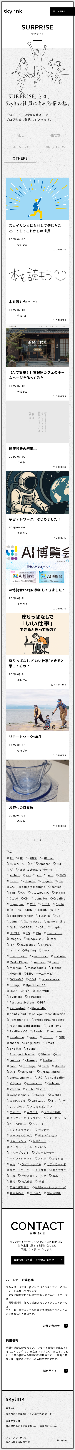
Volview (54, 1083)
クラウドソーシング (39, 1118)
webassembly (19, 1095)
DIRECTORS (54, 147)
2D (12, 858)
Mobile (57, 967)
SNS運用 (15, 1048)
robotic (48, 1037)
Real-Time (54, 1025)
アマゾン (15, 1112)
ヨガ (12, 1164)
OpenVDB (42, 991)
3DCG (33, 858)
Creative (59, 898)
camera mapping (33, 886)
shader (14, 1042)
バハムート (45, 1146)
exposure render (21, 915)
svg (58, 1054)
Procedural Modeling (50, 1019)
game (14, 921)
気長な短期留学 (19, 1187)
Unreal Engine (50, 1071)
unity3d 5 (27, 1071)
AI (32, 863)
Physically (38, 1008)
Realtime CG (19, 1031)
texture (15, 1060)
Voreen (15, 1089)
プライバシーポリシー (18, 1438)
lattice (14, 950)
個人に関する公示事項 (18, 1442)
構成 (41, 1181)
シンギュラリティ (21, 1129)
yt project (17, 1106)
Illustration (54, 933)
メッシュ (58, 1158)
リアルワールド (56, 1164)
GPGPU (28, 927)
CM (26, 898)
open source (51, 979)
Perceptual (17, 1008)
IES (28, 933)
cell (12, 892)
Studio (45, 1054)
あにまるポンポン (41, 1106)
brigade (47, 881)
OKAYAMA (16, 979)
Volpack (15, 1083)
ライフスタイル (31, 1164)
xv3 (64, 1100)
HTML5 (15, 933)
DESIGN (27, 910)
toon (13, 1066)
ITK (12, 944)
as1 (28, 875)
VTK (43, 1089)
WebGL (57, 1095)
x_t (53, 1100)
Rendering (17, 1037)
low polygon (18, 956)
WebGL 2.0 (17, 1100)
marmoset (41, 956)
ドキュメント (18, 1141)
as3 (39, 875)
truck (45, 1066)
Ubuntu (60, 1066)
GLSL (13, 927)
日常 (12, 1181)
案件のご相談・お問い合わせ (34, 1260)
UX (40, 1077)
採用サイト (50, 1370)
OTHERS (20, 158)
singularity (33, 1042)
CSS (33, 904)
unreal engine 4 (21, 1077)
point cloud (18, 1014)
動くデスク (59, 1170)
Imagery (15, 939)
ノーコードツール (21, 1146)
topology (29, 1066)
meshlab (16, 967)
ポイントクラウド (21, 1158)
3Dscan (49, 858)
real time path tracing (25, 1025)
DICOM (43, 910)
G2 (58, 915)
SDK (62, 1037)
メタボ (42, 1158)
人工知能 (40, 1170)
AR (12, 869)
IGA (38, 933)
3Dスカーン (17, 863)
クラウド (15, 1118)
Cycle (60, 904)
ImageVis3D (35, 939)
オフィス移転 (52, 1112)
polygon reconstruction (48, 1014)
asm (51, 875)
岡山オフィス (13, 1421)
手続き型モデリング (33, 1175)
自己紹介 (35, 1193)
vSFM (30, 1089)
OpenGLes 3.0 (20, 991)
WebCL (40, 1095)
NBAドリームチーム (39, 973)
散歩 (55, 1175)
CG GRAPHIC (40, 892)
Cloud (14, 898)
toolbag (48, 1060)
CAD (13, 886)
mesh (55, 962)
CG (23, 892)
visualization (57, 1077)
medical (39, 962)
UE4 (12, 1071)
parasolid (35, 996)
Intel (53, 939)
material (60, 956)
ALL (20, 135)
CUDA (46, 904)
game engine (56, 921)
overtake (16, 996)
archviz (15, 875)
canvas (56, 886)
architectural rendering (36, 869)
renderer (56, 1031)
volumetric (34, 1083)
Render (39, 1031)
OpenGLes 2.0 (36, 985)
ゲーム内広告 (18, 1123)
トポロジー (39, 1141)
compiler (41, 898)
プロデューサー (45, 1152)
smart (50, 1042)
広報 (12, 1175)
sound (31, 1048)
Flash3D (44, 915)
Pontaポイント (19, 1019)
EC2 (56, 910)
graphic (57, 927)
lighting (30, 950)
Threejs (31, 1060)
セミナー (43, 1129)
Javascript (28, 944)
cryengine (17, 904)
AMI (59, 863)
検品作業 (27, 1181)
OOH (32, 979)
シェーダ (38, 1123)
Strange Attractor (22, 1054)
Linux (45, 950)
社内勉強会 (17, 1193)
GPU (43, 927)
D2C (13, 910)
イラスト (32, 1112)
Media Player (19, 962)
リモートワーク (19, 1170)
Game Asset (32, 921)
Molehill (15, 973)
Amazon (45, 863)
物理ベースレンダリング (50, 1187)
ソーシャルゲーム (21, 1135)
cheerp (60, 892)
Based (14, 881)
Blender (30, 881)
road (33, 1037)
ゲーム (62, 1118)
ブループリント (19, 1152)
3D (21, 858)
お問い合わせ (51, 1325)
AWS (62, 875)
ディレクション (47, 1135)
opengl (15, 985)
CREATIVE (20, 147)
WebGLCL (38, 1100)
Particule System (22, 1002)
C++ (61, 881)
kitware (46, 944)
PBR (43, 1002)
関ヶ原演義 (54, 1193)
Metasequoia (37, 967)
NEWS (54, 135)
